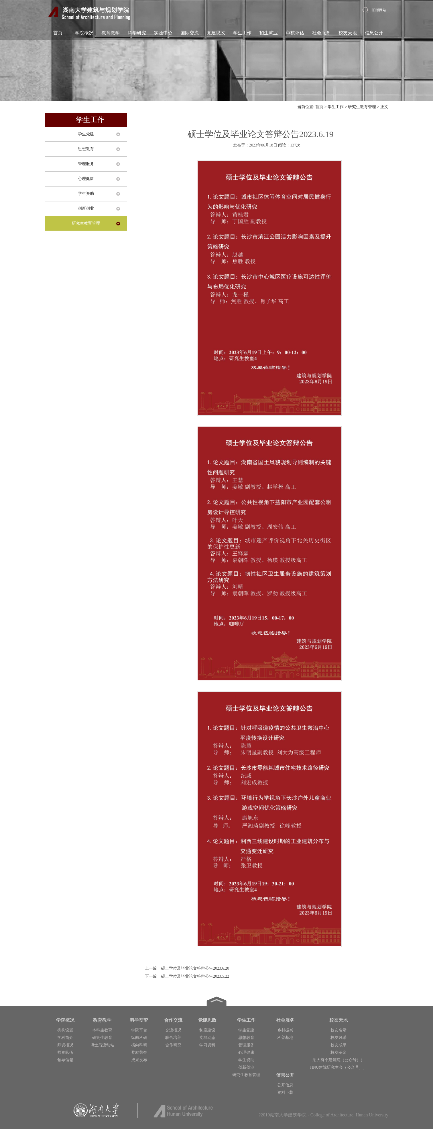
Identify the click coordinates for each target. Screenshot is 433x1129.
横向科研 (139, 1045)
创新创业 (86, 208)
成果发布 (139, 1060)
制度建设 (207, 1030)
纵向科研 (139, 1037)
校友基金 (338, 1052)
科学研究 (137, 32)
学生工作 (242, 32)
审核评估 (295, 32)
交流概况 (173, 1030)
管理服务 (86, 164)
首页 (57, 32)
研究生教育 (102, 1037)
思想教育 (86, 149)
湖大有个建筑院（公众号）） (338, 1060)
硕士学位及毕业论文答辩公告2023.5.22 (195, 976)
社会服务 (321, 32)
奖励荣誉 (139, 1052)
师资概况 (65, 1045)
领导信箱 (65, 1060)
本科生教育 (102, 1030)
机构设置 (65, 1030)
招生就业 (268, 32)
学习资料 (207, 1045)
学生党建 (86, 134)
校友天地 (347, 32)
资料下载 (285, 1092)
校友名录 (338, 1030)
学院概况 (84, 32)
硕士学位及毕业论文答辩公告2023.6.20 (195, 968)
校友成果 (338, 1045)
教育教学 (110, 32)
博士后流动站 (102, 1045)
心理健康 (86, 179)
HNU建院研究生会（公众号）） (338, 1067)
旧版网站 (379, 10)
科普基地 (285, 1037)
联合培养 (173, 1037)
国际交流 (189, 32)
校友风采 (338, 1037)
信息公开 (374, 32)
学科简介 (65, 1037)
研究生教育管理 (362, 107)
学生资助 (86, 193)
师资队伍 (65, 1052)
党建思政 (216, 32)
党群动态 (207, 1037)
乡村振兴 (285, 1030)
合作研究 (173, 1045)
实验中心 (163, 32)
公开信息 (285, 1085)
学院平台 (139, 1030)
